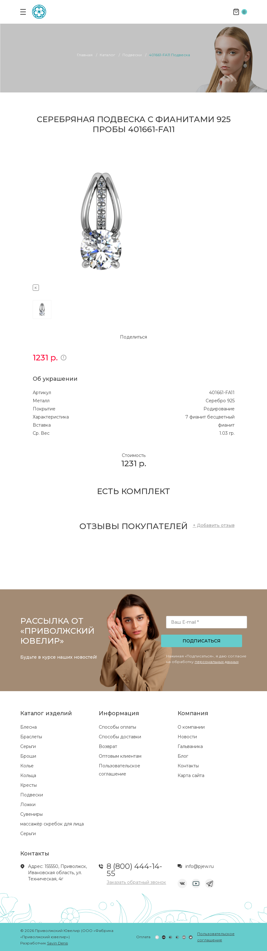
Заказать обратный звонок (136, 882)
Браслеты (31, 737)
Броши (28, 756)
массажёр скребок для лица (52, 824)
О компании (191, 727)
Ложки (28, 804)
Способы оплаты (117, 727)
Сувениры (31, 814)
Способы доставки (120, 737)
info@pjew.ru (199, 866)
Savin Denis (57, 943)
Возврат (108, 746)
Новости (187, 737)
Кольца (28, 775)
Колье (27, 766)
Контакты (188, 766)
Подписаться (202, 641)
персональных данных (217, 661)
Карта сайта (191, 775)
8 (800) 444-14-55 (134, 870)
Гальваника (190, 746)
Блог (183, 756)
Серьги (28, 746)
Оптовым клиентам (120, 756)
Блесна (28, 727)
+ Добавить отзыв (214, 525)
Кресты (28, 785)
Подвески (31, 795)
